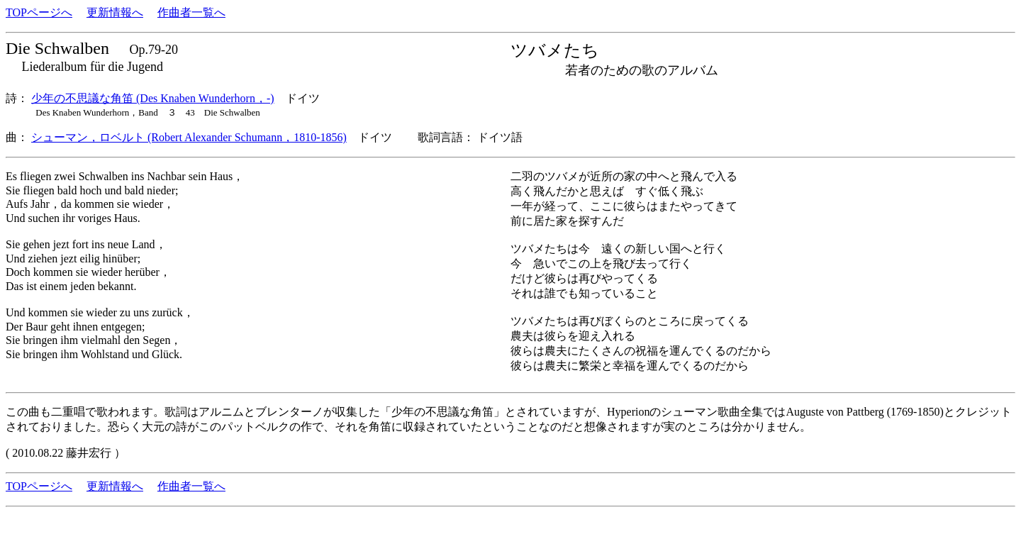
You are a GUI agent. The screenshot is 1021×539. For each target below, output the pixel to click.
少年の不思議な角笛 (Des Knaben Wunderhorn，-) (152, 98)
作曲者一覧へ (191, 12)
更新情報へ (115, 12)
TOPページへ (39, 12)
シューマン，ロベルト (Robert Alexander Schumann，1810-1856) (189, 137)
